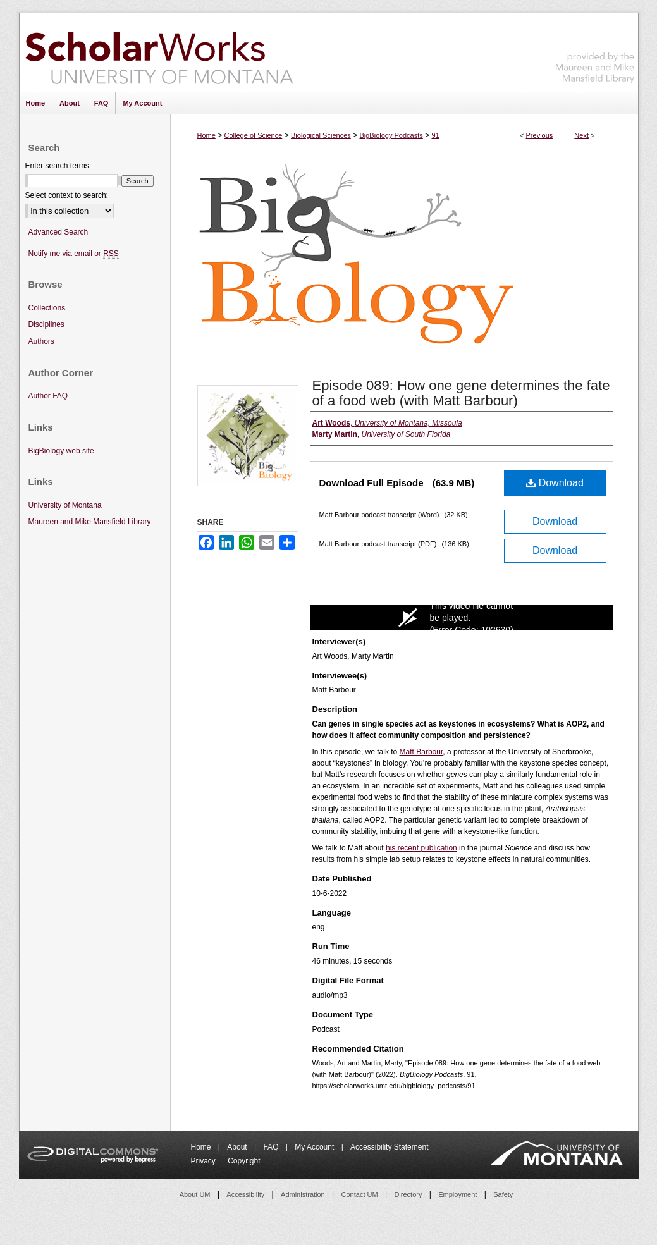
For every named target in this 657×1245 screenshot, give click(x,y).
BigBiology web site (61, 450)
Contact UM (359, 1194)
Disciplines (46, 324)
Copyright (244, 1160)
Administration (303, 1194)
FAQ (271, 1147)
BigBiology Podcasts (390, 135)
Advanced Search (58, 232)
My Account (315, 1147)
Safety (503, 1194)
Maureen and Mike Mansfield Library (595, 50)
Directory (408, 1194)
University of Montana (65, 505)
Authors (41, 341)
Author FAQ (48, 395)
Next (581, 135)
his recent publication (421, 847)
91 (435, 135)
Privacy (204, 1160)
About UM (195, 1194)
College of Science (253, 135)
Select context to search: (66, 195)
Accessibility (245, 1194)
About (238, 1147)
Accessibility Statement (389, 1147)
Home (206, 135)
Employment (457, 1194)
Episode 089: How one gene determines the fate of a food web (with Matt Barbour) (461, 392)
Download (555, 482)
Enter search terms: (58, 165)
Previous (539, 135)
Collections (47, 308)
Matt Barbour (421, 751)
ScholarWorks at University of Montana (159, 52)
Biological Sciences (321, 135)
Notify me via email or (73, 254)
